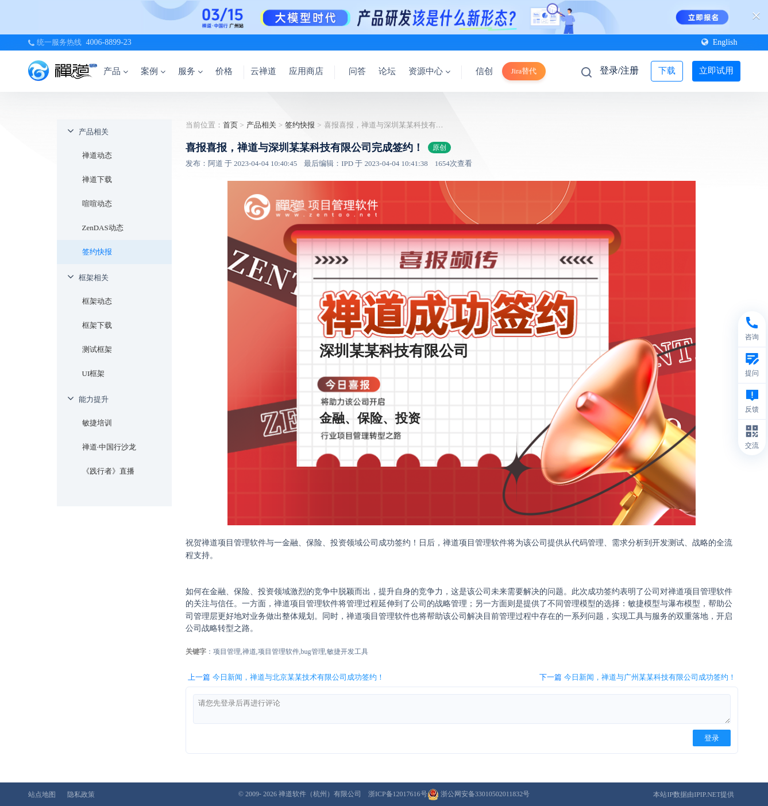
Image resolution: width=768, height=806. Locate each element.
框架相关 (94, 277)
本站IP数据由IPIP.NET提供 (693, 794)
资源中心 (429, 71)
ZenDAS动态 (103, 227)
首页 (230, 125)
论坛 (387, 71)
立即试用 (716, 70)
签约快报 (97, 251)
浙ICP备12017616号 (397, 794)
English (719, 42)
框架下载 (97, 325)
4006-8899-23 (109, 42)
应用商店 (306, 71)
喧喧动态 (97, 203)
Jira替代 (524, 71)
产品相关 (94, 131)
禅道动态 (97, 155)
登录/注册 (619, 70)
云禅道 (263, 71)
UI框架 (93, 373)
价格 (224, 71)
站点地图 (42, 794)
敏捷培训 (97, 422)
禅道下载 (97, 179)
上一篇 (286, 677)
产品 (115, 71)
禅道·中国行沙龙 (109, 447)
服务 (190, 71)
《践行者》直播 (108, 471)
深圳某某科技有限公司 (394, 351)
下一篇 (637, 677)
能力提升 (94, 399)
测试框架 (97, 349)
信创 (484, 71)
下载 (667, 70)
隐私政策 (81, 794)
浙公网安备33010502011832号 (478, 794)
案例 (153, 71)
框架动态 (97, 301)
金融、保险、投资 (369, 418)
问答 (357, 71)
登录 (711, 738)
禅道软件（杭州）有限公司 (320, 794)
